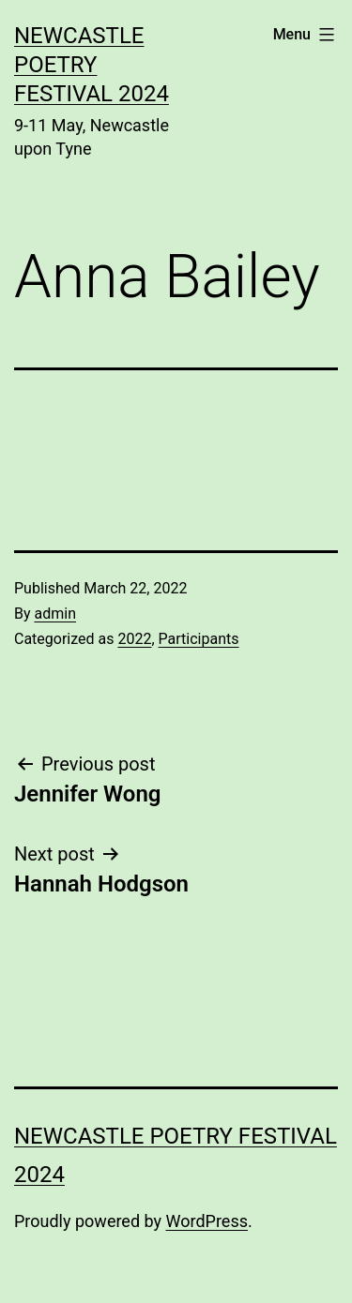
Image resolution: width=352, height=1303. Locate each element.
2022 (134, 639)
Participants (199, 639)
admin (55, 613)
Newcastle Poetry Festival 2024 (91, 64)
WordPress (207, 1221)
